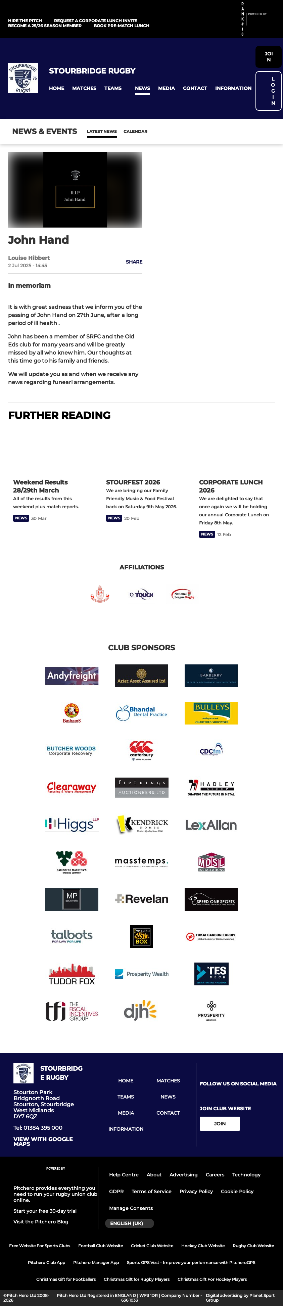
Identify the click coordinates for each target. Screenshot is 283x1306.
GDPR (116, 1191)
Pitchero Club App (46, 1262)
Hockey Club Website (203, 1245)
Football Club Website (100, 1245)
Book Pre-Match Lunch (121, 25)
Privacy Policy (196, 1191)
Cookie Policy (237, 1191)
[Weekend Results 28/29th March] (48, 451)
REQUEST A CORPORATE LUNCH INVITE (95, 20)
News (93, 131)
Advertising (184, 1175)
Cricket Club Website (152, 1245)
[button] (56, 88)
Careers (215, 1175)
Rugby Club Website (253, 1245)
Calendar (119, 131)
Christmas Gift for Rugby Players (137, 1279)
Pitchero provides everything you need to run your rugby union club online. (55, 1194)
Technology (246, 1175)
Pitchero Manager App (96, 1262)
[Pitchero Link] (261, 22)
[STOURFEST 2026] (141, 451)
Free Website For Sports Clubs (39, 1245)
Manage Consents (131, 1208)
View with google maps (43, 1142)
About (154, 1175)
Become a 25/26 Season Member (45, 25)
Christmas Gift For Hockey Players (212, 1279)
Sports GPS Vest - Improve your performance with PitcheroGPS (191, 1262)
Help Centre (124, 1175)
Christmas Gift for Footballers (66, 1279)
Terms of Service (152, 1191)
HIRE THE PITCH (25, 20)
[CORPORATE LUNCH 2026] (234, 451)
